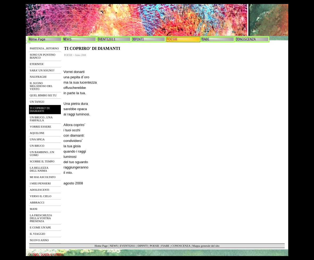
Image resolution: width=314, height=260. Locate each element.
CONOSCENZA (180, 245)
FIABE (165, 245)
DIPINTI (142, 245)
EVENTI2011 (127, 245)
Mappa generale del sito (205, 245)
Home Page (101, 245)
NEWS (114, 245)
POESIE (154, 245)
